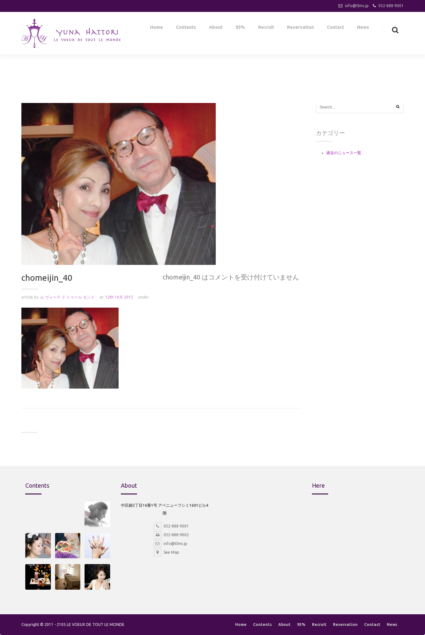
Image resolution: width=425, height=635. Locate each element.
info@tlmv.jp (357, 6)
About (216, 28)
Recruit (266, 28)
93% (240, 28)
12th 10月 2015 (119, 297)
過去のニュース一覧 (343, 153)
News (363, 28)
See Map (166, 552)
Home (156, 28)
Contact (335, 28)
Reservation (300, 28)
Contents (186, 28)
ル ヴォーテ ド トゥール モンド (67, 297)
